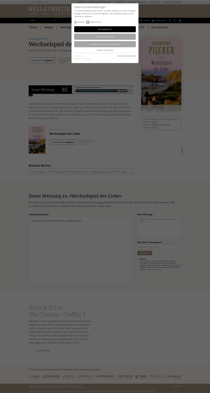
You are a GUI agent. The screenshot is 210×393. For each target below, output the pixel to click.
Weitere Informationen (105, 50)
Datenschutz (131, 56)
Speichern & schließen (105, 36)
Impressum (121, 56)
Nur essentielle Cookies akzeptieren (105, 44)
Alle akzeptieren (105, 29)
